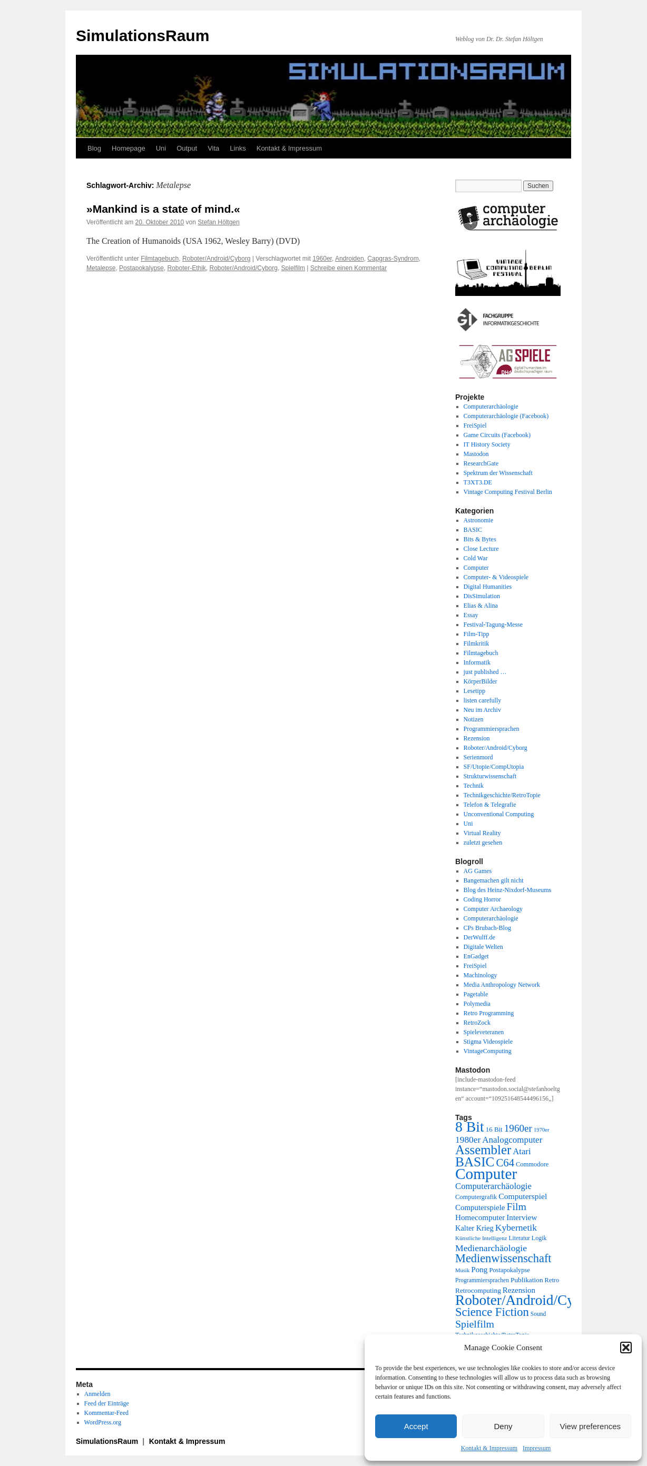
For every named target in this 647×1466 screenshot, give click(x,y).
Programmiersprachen (491, 728)
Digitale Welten (483, 946)
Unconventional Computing (499, 814)
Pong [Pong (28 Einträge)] (479, 1269)
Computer (476, 567)
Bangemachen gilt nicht (494, 880)
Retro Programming (489, 1013)
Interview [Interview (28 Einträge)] (521, 1217)
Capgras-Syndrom (392, 258)
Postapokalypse (141, 268)
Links (238, 148)
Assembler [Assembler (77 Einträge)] (483, 1150)
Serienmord (478, 757)
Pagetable (476, 994)
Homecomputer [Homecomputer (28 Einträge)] (480, 1217)
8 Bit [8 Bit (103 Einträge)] (469, 1126)
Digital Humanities (488, 586)
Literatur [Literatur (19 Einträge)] (519, 1238)
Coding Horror (482, 899)
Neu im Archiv (482, 710)
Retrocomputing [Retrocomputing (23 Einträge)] (478, 1290)
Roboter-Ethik (186, 268)
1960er (322, 258)
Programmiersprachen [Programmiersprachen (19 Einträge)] (482, 1280)
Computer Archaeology (493, 909)
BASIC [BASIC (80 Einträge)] (474, 1161)
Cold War (476, 558)
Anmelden (97, 1394)
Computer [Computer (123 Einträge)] (486, 1173)
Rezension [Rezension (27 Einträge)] (519, 1290)
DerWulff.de (479, 937)
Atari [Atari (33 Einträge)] (522, 1151)
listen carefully (483, 700)
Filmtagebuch (160, 258)
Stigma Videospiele (488, 1041)
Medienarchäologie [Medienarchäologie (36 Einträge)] (491, 1248)
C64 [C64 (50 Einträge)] (505, 1162)
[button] (626, 1347)
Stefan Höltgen (218, 222)
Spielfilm (293, 268)
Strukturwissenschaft (490, 776)
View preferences (590, 1426)
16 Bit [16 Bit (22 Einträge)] (494, 1129)
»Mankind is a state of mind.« (163, 209)
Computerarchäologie (491, 406)
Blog (94, 148)
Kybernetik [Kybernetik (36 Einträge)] (516, 1227)
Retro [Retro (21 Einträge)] (552, 1280)
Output (187, 148)
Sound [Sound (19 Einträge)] (538, 1314)
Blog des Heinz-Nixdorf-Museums (508, 890)
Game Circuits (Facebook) (497, 435)
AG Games (478, 871)
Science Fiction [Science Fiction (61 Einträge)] (492, 1312)
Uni (161, 148)
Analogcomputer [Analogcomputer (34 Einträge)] (512, 1140)
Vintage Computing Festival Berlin (508, 492)
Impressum (537, 1448)
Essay (471, 615)
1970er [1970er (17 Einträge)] (542, 1130)
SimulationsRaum (142, 35)
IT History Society (487, 444)
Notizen (474, 719)
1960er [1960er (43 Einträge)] (518, 1128)
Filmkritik (476, 643)
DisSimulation (482, 596)
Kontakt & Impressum (489, 1448)
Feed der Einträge (106, 1403)
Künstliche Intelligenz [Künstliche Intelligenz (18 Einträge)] (481, 1238)
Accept (416, 1426)
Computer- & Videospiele (496, 577)
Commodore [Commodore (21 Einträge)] (532, 1164)
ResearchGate (481, 463)
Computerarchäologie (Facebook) (506, 416)
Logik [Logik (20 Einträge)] (539, 1238)
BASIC (473, 529)
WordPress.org (102, 1422)
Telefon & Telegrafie (490, 804)
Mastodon (476, 454)
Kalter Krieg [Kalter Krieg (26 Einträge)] (474, 1228)
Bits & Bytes (480, 539)
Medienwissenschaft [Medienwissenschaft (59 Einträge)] (503, 1258)
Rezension (477, 738)
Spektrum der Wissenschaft (498, 473)
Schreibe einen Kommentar (348, 268)
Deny (503, 1426)
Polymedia (477, 1003)
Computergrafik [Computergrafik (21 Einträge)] (476, 1197)
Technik (474, 785)
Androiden (349, 258)
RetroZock (477, 1022)
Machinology (480, 975)
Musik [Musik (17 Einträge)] (462, 1270)
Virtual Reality (482, 833)
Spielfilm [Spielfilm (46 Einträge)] (474, 1324)
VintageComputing (488, 1051)
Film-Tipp (476, 634)
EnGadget (476, 956)
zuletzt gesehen (483, 842)
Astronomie (479, 520)
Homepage (128, 148)
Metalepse (100, 268)
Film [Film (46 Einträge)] (517, 1206)
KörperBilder (480, 681)
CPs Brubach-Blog (487, 928)
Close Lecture (481, 548)
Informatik (477, 662)
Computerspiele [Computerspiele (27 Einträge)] (480, 1207)
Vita (213, 148)
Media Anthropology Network (502, 984)
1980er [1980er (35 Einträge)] (468, 1139)
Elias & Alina (481, 605)
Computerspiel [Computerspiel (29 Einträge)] (522, 1196)
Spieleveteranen (484, 1032)
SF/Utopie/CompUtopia (494, 766)
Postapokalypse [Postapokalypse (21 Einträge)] (509, 1270)
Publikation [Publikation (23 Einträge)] (527, 1280)
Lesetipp (474, 691)
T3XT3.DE (478, 482)
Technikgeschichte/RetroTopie (502, 795)
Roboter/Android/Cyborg (216, 258)
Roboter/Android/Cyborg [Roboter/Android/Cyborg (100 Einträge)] (528, 1300)
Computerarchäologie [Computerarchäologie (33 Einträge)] (493, 1186)
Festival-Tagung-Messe (493, 624)
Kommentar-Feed (106, 1413)
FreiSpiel (475, 425)
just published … (485, 672)
